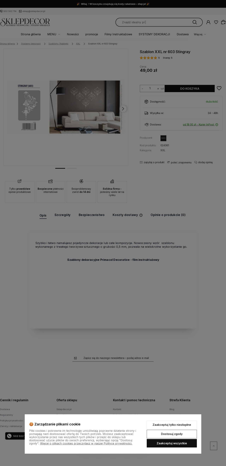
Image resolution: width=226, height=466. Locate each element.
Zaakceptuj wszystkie (172, 443)
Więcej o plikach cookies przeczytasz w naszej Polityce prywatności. (86, 443)
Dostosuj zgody (172, 434)
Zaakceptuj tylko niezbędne (172, 424)
